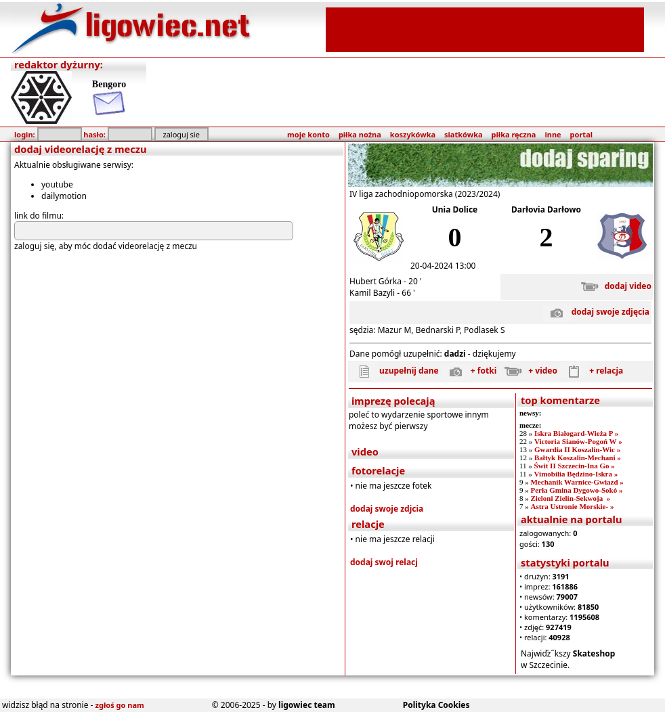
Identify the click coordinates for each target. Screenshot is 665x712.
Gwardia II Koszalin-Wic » (577, 449)
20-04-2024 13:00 (442, 265)
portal (581, 134)
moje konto (308, 134)
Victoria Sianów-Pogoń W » (578, 441)
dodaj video (613, 286)
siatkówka (463, 134)
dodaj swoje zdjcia (386, 508)
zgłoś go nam (119, 705)
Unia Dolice (455, 209)
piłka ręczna (514, 134)
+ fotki (468, 370)
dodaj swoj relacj (384, 562)
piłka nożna (360, 134)
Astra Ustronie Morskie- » (572, 506)
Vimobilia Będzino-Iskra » (576, 474)
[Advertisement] (484, 28)
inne (552, 134)
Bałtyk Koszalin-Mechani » (577, 457)
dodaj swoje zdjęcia (595, 311)
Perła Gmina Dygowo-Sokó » (576, 490)
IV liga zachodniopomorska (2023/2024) (424, 194)
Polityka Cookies (436, 705)
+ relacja (591, 370)
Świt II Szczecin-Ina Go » (574, 466)
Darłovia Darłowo (546, 209)
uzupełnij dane (394, 370)
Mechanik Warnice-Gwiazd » (576, 482)
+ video (527, 370)
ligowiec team (306, 705)
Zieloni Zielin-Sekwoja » (570, 498)
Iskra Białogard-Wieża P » (576, 433)
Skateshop (594, 653)
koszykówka (412, 134)
